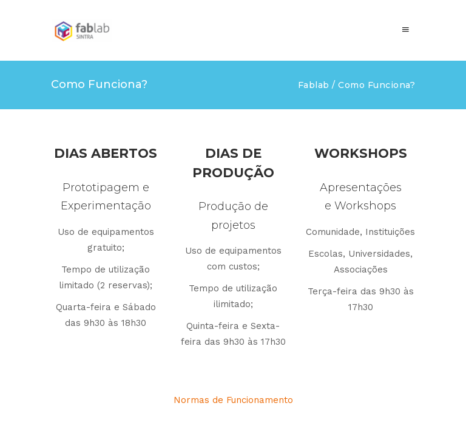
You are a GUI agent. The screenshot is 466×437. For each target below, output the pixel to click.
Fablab (313, 85)
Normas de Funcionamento (233, 400)
